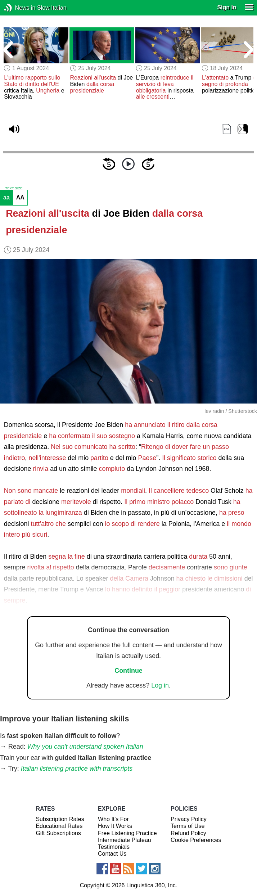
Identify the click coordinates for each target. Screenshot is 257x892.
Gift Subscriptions (58, 833)
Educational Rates (59, 826)
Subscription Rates (60, 819)
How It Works (115, 826)
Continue (128, 670)
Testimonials (114, 847)
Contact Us (112, 854)
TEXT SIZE (13, 188)
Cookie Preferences (196, 840)
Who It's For (113, 819)
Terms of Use (187, 826)
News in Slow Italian (19, 8)
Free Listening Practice (127, 833)
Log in (160, 685)
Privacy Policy (189, 819)
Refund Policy (188, 833)
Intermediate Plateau (124, 840)
